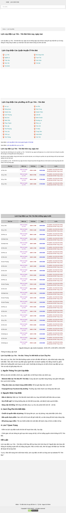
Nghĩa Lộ (7, 57)
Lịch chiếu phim (14, 2)
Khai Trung (39, 109)
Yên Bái (38, 63)
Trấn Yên (7, 60)
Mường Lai (39, 120)
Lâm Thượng (8, 114)
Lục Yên (7, 54)
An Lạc (7, 106)
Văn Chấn (38, 60)
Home (4, 29)
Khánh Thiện (39, 112)
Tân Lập (7, 126)
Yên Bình (7, 66)
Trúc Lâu (7, 131)
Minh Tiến (7, 120)
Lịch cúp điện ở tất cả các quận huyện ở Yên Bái (20, 142)
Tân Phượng (8, 128)
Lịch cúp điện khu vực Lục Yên (15, 145)
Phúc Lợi (38, 123)
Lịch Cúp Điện (10, 29)
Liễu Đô (38, 114)
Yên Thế (38, 137)
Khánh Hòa (8, 112)
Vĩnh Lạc (7, 134)
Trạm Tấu (38, 57)
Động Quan (8, 109)
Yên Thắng (8, 137)
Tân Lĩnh (38, 126)
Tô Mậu (38, 128)
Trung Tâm (39, 131)
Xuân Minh (39, 134)
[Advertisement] (33, 14)
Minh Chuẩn (39, 117)
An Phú (38, 106)
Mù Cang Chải (40, 54)
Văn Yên (7, 63)
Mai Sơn (7, 117)
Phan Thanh (8, 123)
